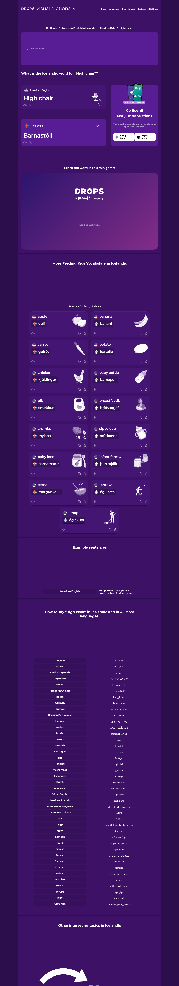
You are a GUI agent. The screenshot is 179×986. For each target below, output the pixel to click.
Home (53, 28)
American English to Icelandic (78, 28)
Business (141, 9)
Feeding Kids (107, 28)
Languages (113, 9)
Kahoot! (131, 9)
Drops (103, 9)
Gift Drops (153, 9)
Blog (123, 9)
